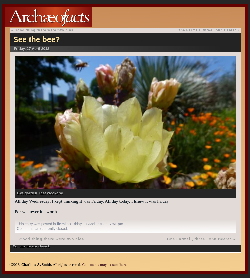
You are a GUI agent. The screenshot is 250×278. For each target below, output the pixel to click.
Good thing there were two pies (44, 30)
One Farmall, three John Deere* (207, 30)
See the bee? (36, 39)
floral (61, 224)
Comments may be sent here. (104, 265)
